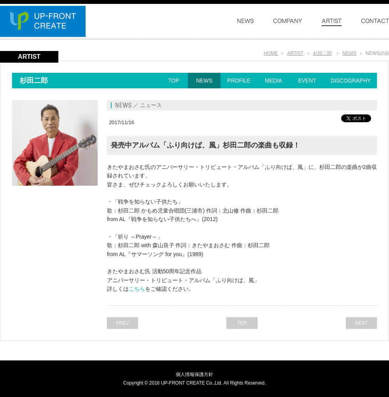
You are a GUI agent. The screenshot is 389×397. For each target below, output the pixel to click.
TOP (173, 80)
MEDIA (273, 80)
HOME (271, 53)
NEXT (361, 323)
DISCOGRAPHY (351, 80)
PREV (122, 323)
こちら (137, 289)
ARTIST (295, 53)
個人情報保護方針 (194, 374)
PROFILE (239, 80)
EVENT (307, 80)
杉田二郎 (322, 53)
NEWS (349, 53)
